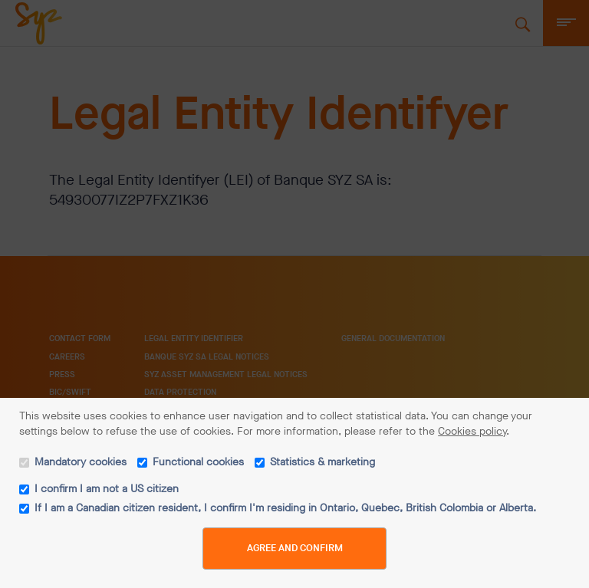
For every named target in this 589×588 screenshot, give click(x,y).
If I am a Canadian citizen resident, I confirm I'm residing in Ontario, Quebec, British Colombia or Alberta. (285, 508)
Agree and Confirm (295, 547)
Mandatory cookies (81, 462)
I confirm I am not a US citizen (107, 488)
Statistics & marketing (322, 462)
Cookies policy (472, 431)
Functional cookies (198, 462)
